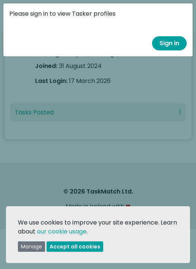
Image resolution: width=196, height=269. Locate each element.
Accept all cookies (75, 246)
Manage (31, 246)
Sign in (169, 43)
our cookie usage (61, 231)
